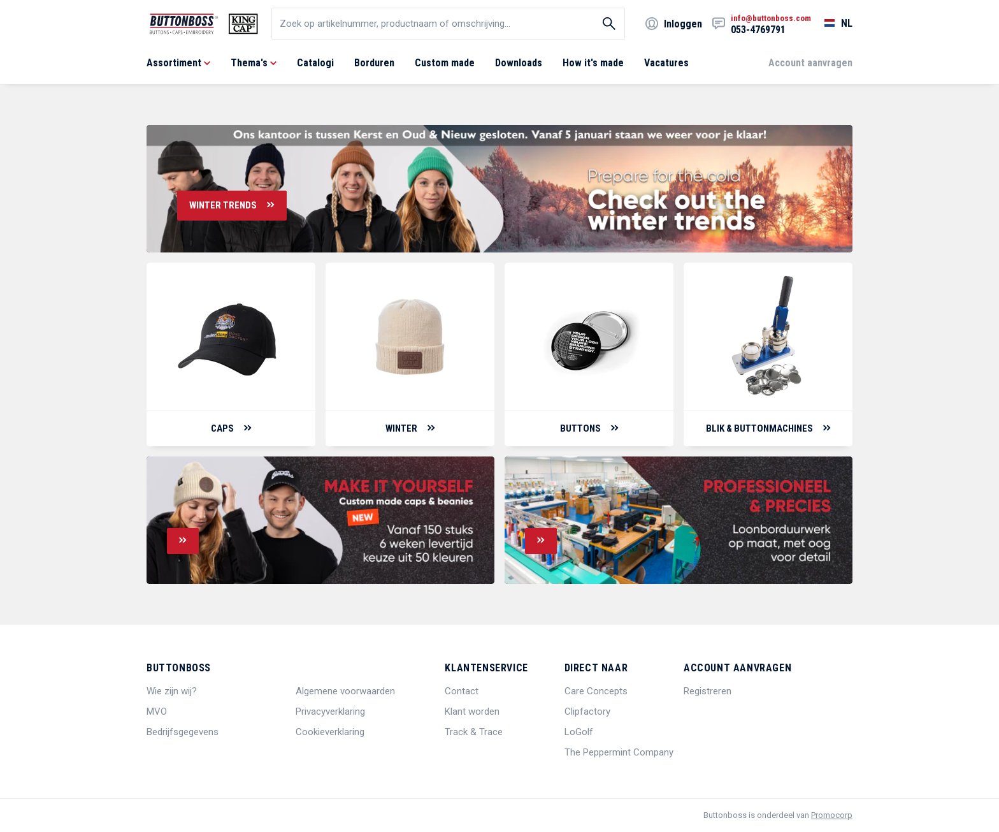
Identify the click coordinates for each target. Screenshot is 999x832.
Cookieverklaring (330, 732)
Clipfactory (587, 711)
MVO (157, 711)
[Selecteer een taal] (831, 23)
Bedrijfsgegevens (183, 732)
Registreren (707, 691)
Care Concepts (596, 691)
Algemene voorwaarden (345, 691)
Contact (461, 691)
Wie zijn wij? (172, 691)
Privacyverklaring (330, 711)
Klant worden (472, 711)
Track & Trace (474, 732)
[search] (448, 24)
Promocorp (831, 815)
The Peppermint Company (618, 752)
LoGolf (578, 732)
